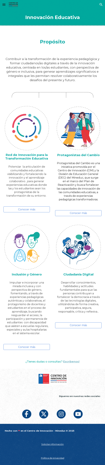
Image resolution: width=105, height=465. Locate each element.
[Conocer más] (27, 209)
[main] (52, 17)
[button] (4, 4)
